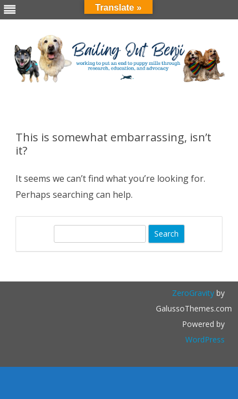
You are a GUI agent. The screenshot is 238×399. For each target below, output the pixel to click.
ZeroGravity (193, 293)
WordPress (205, 339)
